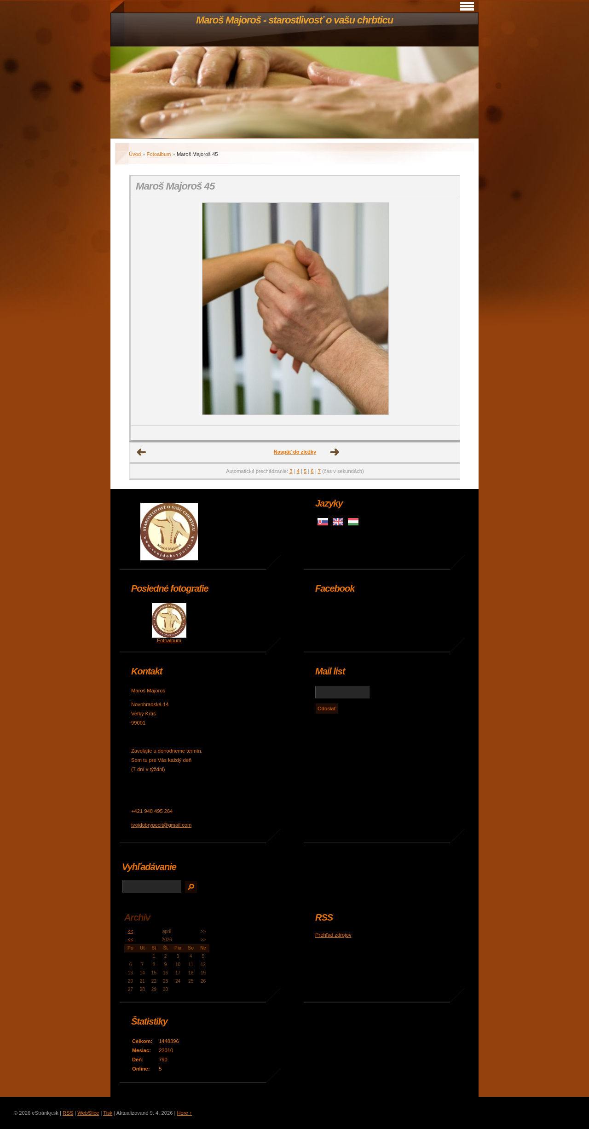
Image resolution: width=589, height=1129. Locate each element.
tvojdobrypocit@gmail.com (161, 825)
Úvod (135, 154)
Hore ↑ (184, 1113)
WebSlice (88, 1113)
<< (130, 931)
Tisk (107, 1113)
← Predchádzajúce (142, 452)
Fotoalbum (159, 154)
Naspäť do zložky (295, 452)
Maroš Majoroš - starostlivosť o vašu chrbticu (294, 20)
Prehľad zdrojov (333, 935)
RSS (68, 1113)
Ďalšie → (335, 452)
